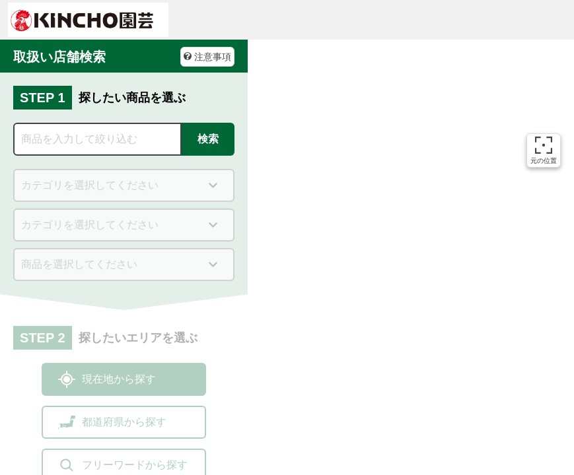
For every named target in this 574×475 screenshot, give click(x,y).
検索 (208, 138)
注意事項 (207, 56)
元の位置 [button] (543, 150)
